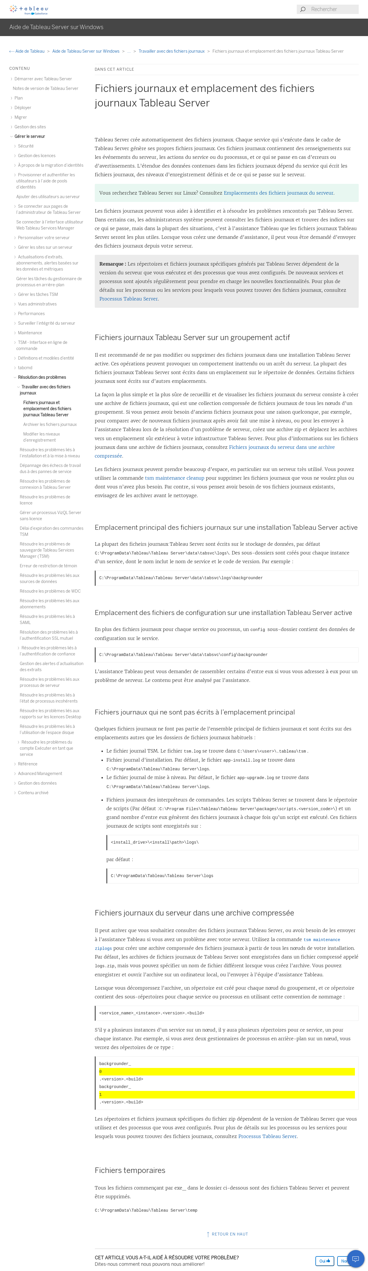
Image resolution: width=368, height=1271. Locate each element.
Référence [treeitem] (26, 764)
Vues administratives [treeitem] (36, 304)
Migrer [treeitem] (20, 117)
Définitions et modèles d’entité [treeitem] (45, 358)
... (129, 51)
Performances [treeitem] (30, 313)
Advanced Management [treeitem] (39, 773)
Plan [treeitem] (18, 98)
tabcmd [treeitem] (24, 367)
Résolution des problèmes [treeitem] (41, 377)
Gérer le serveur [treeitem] (29, 136)
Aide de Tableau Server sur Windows (86, 51)
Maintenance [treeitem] (29, 332)
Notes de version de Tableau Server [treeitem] (45, 88)
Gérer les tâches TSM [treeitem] (37, 294)
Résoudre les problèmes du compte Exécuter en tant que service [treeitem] (46, 748)
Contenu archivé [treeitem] (32, 792)
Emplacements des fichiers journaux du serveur (278, 193)
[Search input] (335, 9)
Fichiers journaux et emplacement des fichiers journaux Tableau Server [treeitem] (47, 408)
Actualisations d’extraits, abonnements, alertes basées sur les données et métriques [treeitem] (47, 263)
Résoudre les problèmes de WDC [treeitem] (50, 591)
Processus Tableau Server (128, 299)
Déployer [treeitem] (22, 107)
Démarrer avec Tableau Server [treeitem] (42, 79)
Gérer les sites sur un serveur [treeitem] (44, 247)
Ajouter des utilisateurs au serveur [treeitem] (48, 196)
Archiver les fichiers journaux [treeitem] (50, 424)
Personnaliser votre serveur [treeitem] (43, 237)
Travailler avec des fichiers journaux (172, 51)
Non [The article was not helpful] (347, 1260)
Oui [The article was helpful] (324, 1260)
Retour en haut (227, 1234)
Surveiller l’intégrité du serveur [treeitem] (45, 323)
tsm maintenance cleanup (174, 478)
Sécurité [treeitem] (25, 146)
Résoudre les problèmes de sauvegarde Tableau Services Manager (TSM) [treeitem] (47, 550)
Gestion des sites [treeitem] (29, 127)
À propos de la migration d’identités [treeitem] (49, 165)
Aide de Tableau (27, 51)
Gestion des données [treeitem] (36, 783)
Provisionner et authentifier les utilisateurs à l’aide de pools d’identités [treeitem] (45, 181)
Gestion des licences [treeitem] (36, 155)
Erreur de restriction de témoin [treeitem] (48, 565)
